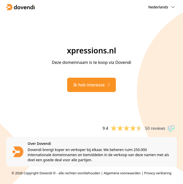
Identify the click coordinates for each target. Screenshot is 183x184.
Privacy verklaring (157, 173)
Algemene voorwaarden (122, 173)
